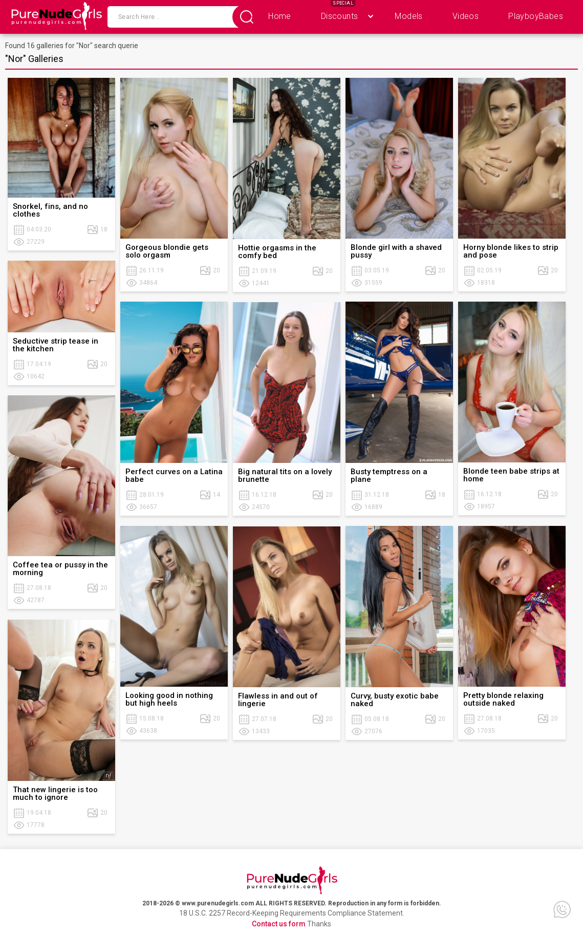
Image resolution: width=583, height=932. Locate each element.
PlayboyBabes (535, 16)
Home (279, 16)
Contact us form (279, 924)
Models (408, 16)
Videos (465, 16)
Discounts (339, 16)
